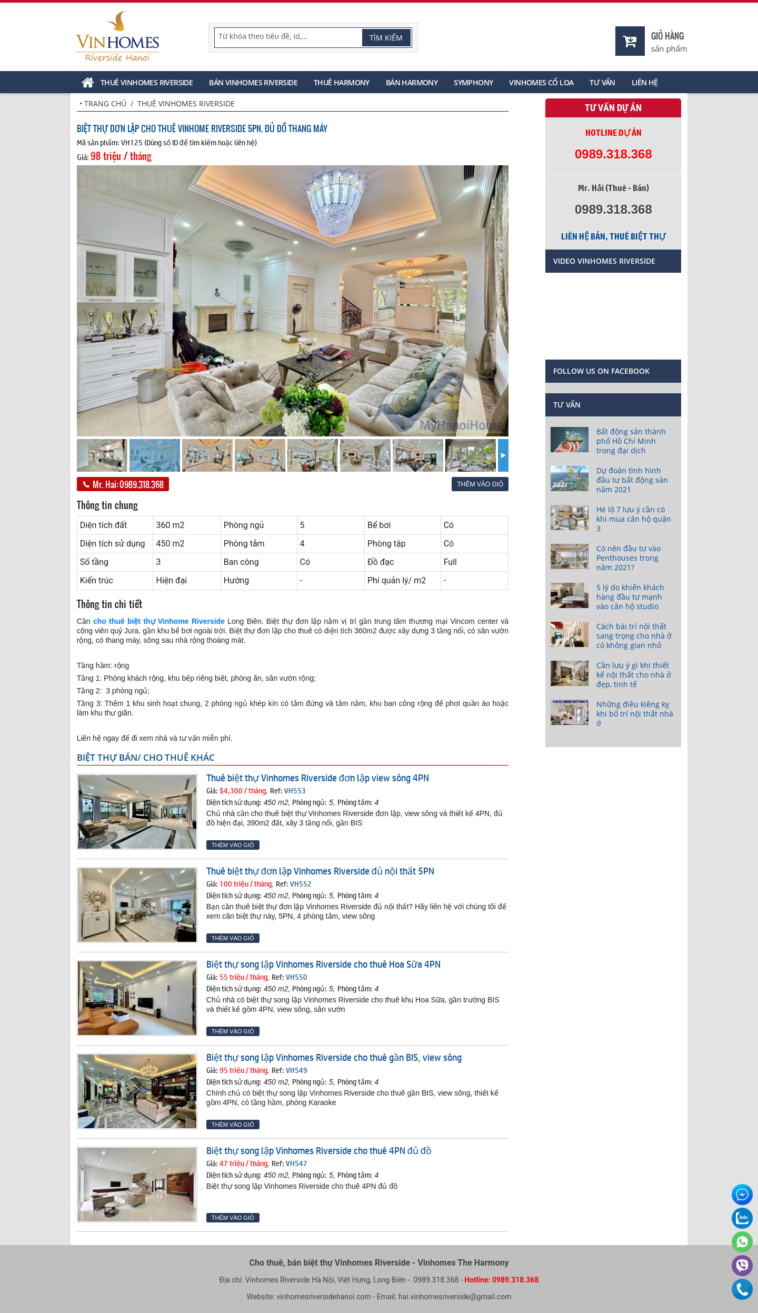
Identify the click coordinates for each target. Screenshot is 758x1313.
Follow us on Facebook (601, 371)
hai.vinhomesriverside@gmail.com (454, 1296)
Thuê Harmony (342, 82)
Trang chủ (105, 103)
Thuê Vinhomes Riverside (147, 82)
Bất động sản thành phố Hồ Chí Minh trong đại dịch (631, 440)
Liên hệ (645, 82)
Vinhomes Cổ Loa (541, 82)
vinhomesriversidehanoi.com (324, 1296)
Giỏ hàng (667, 35)
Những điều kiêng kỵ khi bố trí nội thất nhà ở (634, 713)
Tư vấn (602, 82)
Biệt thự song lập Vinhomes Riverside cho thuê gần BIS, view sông (334, 1057)
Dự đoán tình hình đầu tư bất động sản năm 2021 (632, 479)
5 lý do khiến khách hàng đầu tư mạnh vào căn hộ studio (630, 596)
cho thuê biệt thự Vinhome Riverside (159, 621)
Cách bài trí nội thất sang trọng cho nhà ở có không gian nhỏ (634, 635)
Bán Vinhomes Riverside (253, 82)
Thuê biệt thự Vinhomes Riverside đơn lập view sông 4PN (317, 777)
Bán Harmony (411, 82)
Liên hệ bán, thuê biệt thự (613, 236)
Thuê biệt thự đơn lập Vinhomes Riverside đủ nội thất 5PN (320, 870)
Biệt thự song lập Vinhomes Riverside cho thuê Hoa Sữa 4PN (323, 964)
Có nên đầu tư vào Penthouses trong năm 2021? (628, 557)
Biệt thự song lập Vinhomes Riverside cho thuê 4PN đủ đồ (319, 1150)
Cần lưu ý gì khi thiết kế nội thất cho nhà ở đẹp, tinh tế (633, 674)
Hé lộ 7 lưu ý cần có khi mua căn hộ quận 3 (633, 518)
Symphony (473, 82)
